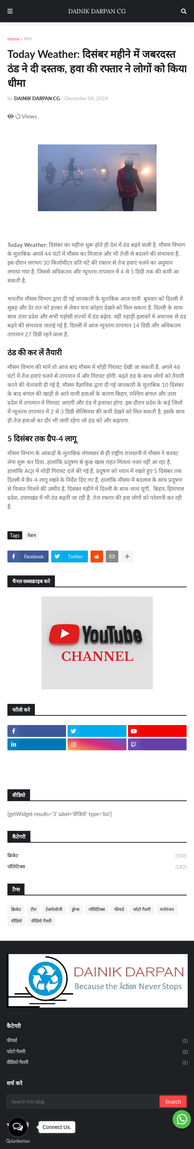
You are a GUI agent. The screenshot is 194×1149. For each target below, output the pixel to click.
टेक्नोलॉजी (54, 909)
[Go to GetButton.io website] (18, 1141)
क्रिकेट (97, 856)
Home (13, 39)
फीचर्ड (119, 909)
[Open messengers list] (18, 1127)
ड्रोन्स (75, 909)
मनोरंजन (167, 909)
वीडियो (16, 921)
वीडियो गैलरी (41, 921)
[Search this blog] (84, 1101)
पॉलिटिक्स (97, 867)
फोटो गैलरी (142, 909)
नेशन (28, 39)
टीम (33, 909)
